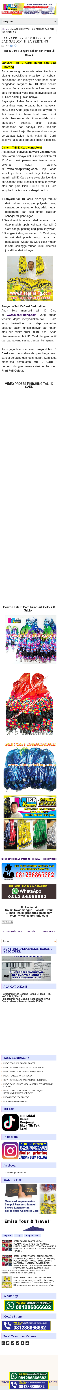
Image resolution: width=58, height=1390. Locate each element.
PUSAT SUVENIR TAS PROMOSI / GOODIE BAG (23, 1067)
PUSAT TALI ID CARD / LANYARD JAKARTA (32, 1277)
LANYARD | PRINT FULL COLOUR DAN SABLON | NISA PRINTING (26, 40)
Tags (19, 1235)
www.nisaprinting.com (22, 314)
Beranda (31, 931)
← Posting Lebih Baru (12, 931)
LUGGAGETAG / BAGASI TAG (16, 1097)
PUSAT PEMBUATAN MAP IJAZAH (18, 1076)
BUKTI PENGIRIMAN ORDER (15, 1101)
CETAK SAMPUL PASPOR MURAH (28, 1241)
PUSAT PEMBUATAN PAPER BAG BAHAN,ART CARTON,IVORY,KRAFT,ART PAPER (23, 1092)
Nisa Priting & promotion (15, 1172)
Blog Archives (32, 1235)
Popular (7, 1235)
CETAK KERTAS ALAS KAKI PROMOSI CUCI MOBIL (25, 1080)
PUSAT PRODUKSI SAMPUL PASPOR (19, 1063)
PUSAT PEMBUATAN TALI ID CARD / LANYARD (23, 1071)
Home (5, 29)
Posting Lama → (48, 931)
